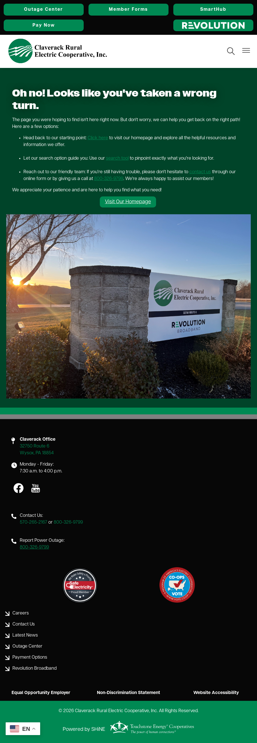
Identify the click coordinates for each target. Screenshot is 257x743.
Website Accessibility (218, 693)
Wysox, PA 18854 (37, 453)
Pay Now (41, 25)
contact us (200, 172)
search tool (117, 158)
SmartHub (215, 9)
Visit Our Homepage (128, 201)
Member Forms (128, 9)
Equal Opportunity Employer (38, 693)
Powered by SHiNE (84, 729)
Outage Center (41, 9)
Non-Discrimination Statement (128, 693)
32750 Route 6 (34, 446)
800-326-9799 (108, 178)
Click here (98, 138)
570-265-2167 (33, 522)
